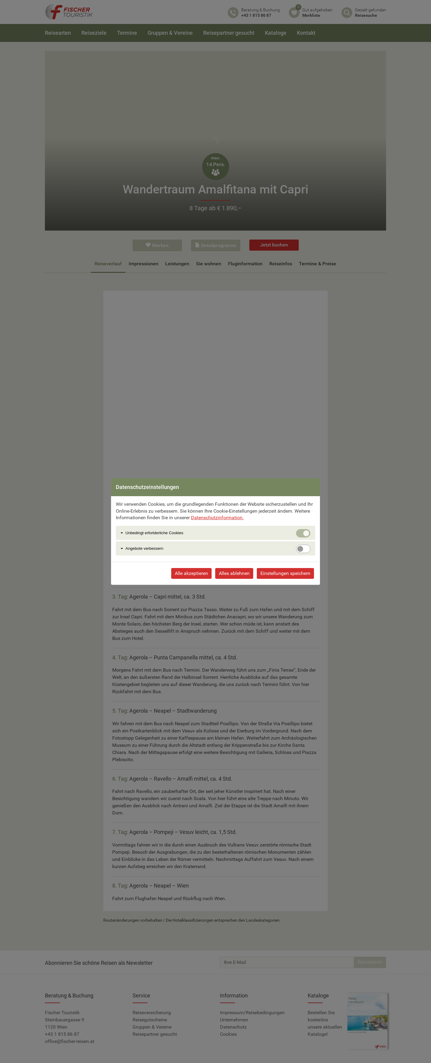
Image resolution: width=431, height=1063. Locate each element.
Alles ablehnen (234, 573)
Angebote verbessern (144, 548)
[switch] (303, 549)
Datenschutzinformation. (217, 517)
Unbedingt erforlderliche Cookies (154, 533)
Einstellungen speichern (285, 573)
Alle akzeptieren (191, 573)
